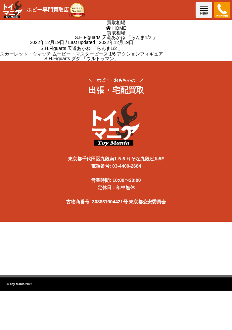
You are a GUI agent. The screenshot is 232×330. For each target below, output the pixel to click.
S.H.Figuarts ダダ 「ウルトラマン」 (81, 58)
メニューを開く (204, 10)
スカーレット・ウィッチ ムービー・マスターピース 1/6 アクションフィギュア (81, 54)
